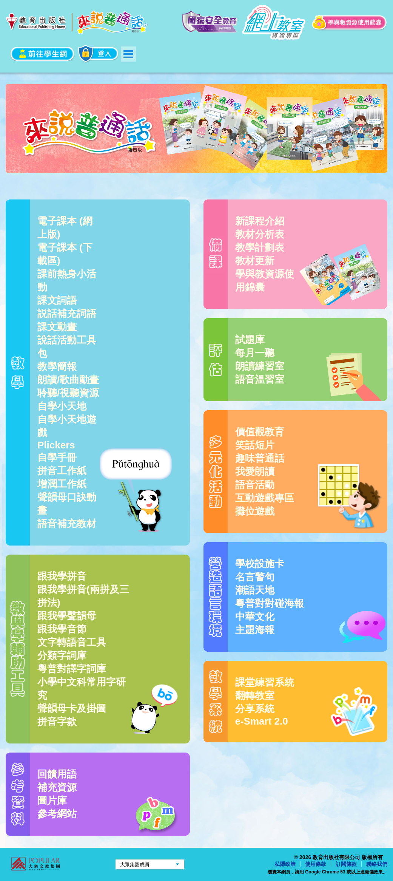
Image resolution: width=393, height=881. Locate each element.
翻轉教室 (254, 695)
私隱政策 (285, 864)
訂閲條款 (346, 864)
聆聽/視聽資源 (68, 393)
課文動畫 (57, 326)
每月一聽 (254, 353)
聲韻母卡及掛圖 (71, 708)
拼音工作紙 (61, 470)
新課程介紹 (259, 221)
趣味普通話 (259, 458)
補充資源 (57, 787)
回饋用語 (57, 774)
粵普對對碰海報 (269, 603)
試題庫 (250, 339)
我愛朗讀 (254, 471)
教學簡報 (57, 366)
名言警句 (254, 577)
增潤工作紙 (61, 484)
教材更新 (254, 260)
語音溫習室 (259, 379)
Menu (128, 54)
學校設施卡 (259, 563)
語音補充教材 (66, 523)
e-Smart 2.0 (261, 721)
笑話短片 (254, 445)
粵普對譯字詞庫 (71, 668)
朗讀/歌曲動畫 (68, 379)
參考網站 (57, 813)
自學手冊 (57, 457)
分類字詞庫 (61, 655)
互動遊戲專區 (264, 498)
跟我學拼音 (61, 576)
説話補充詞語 (66, 313)
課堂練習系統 (264, 682)
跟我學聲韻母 (66, 615)
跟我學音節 (61, 629)
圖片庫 (52, 800)
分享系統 (254, 708)
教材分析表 (259, 234)
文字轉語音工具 (71, 642)
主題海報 (254, 629)
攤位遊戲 (254, 511)
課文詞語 (57, 300)
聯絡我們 (376, 864)
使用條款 (315, 864)
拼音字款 (57, 721)
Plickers (56, 445)
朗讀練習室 (259, 366)
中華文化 (254, 616)
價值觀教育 (259, 431)
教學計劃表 (259, 247)
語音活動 (254, 484)
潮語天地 (254, 590)
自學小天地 (61, 406)
